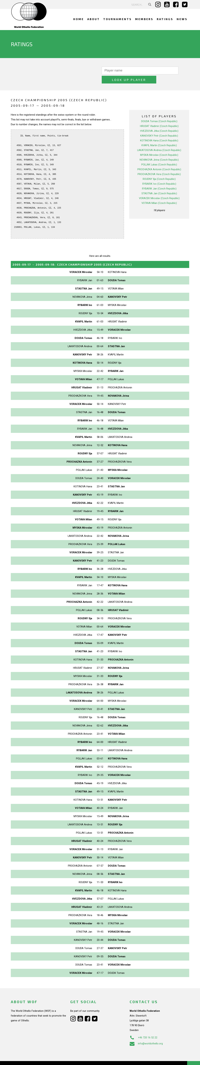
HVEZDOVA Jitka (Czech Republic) (159, 121)
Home (78, 19)
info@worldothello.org (146, 1034)
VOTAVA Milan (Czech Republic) (159, 193)
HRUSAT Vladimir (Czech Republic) (159, 117)
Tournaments (117, 19)
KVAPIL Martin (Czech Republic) (159, 136)
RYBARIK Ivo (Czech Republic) (159, 174)
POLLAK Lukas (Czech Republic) (159, 155)
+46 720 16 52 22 (143, 1028)
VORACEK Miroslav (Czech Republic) (159, 189)
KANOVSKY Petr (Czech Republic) (159, 126)
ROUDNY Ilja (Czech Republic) (159, 169)
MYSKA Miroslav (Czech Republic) (159, 145)
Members (144, 19)
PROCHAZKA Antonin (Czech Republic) (159, 160)
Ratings (165, 19)
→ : (72, 255)
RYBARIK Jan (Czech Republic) (159, 179)
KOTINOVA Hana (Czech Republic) (159, 131)
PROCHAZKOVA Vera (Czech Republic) (159, 165)
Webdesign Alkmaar (25, 1058)
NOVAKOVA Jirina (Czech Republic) (159, 150)
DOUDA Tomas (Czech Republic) (159, 112)
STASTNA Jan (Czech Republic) (159, 184)
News (182, 19)
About (93, 19)
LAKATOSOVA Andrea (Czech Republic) (159, 141)
